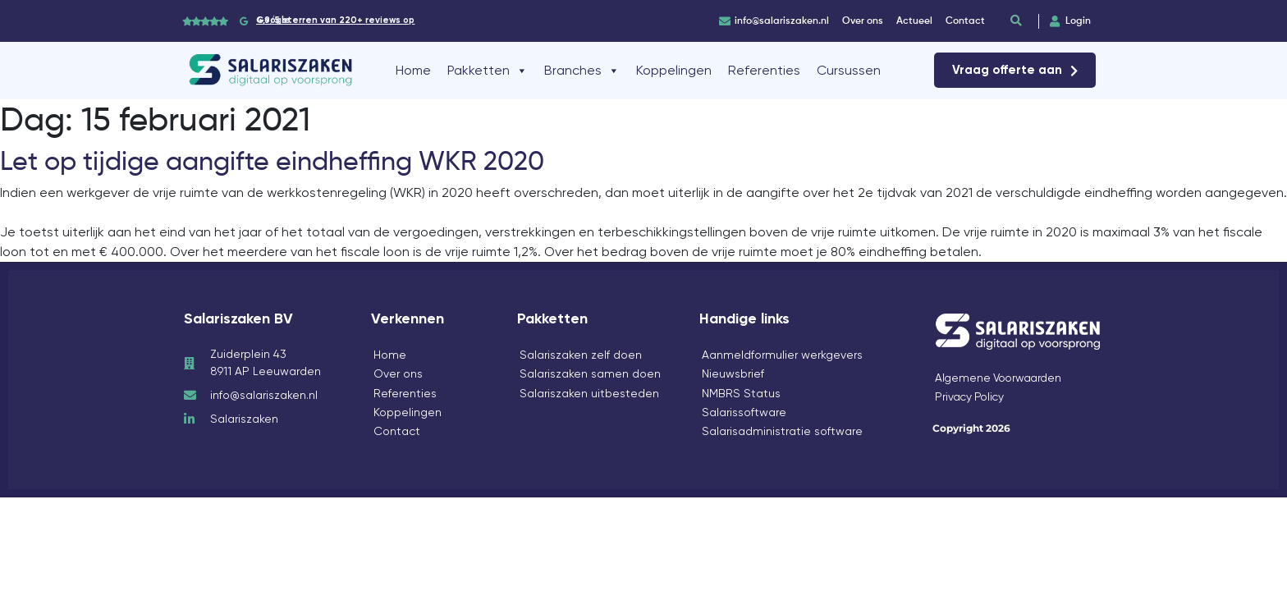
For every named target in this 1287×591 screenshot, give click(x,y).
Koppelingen (674, 70)
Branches (582, 70)
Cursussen (849, 70)
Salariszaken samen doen (590, 373)
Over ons (398, 373)
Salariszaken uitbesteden (589, 393)
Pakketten (487, 70)
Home (413, 70)
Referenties (764, 70)
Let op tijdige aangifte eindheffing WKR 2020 (272, 160)
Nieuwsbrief (733, 373)
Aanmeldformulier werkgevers (782, 354)
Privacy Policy (971, 396)
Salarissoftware (744, 412)
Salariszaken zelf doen (581, 354)
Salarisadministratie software (782, 431)
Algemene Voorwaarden (1001, 377)
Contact (396, 431)
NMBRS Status (741, 393)
